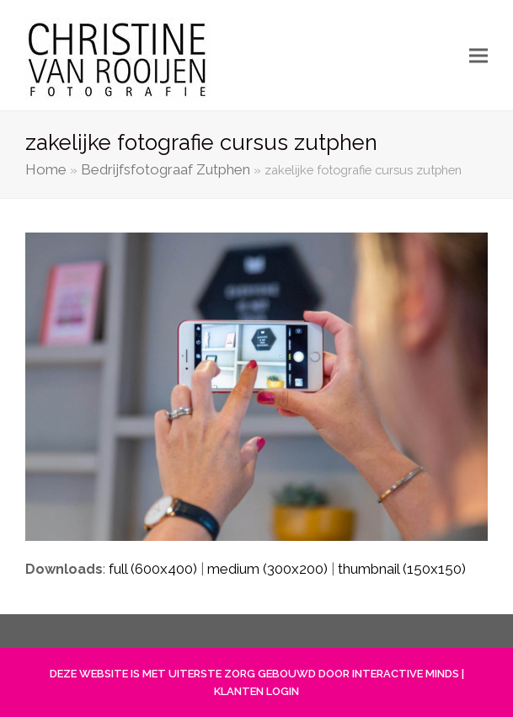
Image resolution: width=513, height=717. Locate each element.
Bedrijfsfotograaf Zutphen (165, 169)
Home (46, 169)
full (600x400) (153, 568)
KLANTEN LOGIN (256, 691)
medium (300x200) (267, 568)
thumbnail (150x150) (402, 568)
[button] (478, 55)
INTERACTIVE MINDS (405, 673)
